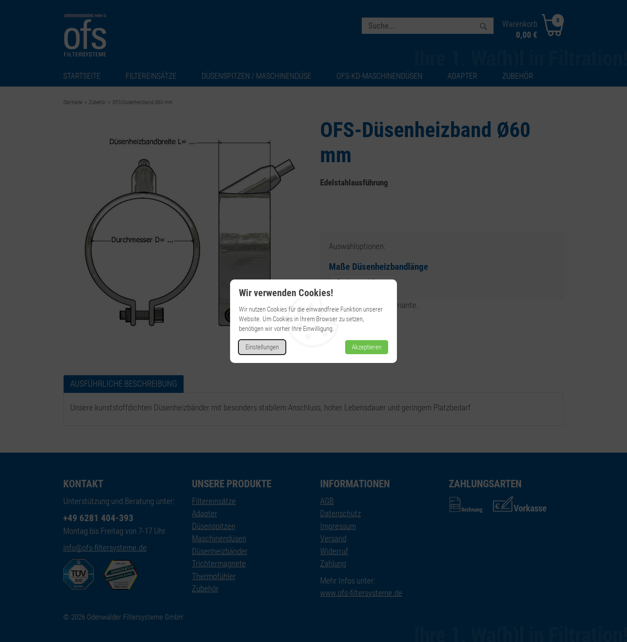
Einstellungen (262, 347)
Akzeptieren (367, 347)
